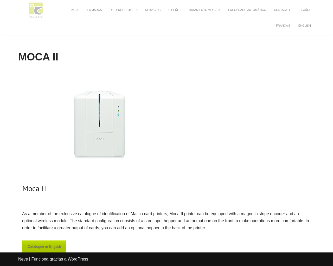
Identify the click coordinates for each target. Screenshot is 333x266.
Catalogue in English (44, 247)
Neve (23, 259)
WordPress (78, 259)
